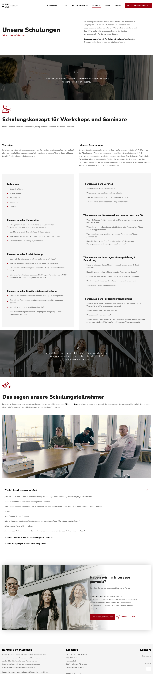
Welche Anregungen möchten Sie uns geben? (25, 543)
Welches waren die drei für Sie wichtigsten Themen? (28, 537)
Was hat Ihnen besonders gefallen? (20, 490)
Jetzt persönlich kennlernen (102, 617)
